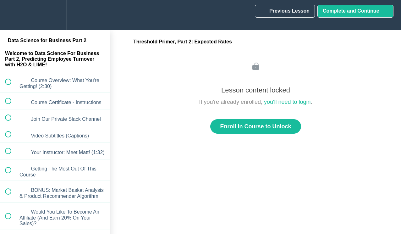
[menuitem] (55, 15)
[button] (11, 15)
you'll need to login (287, 102)
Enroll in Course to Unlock (255, 126)
